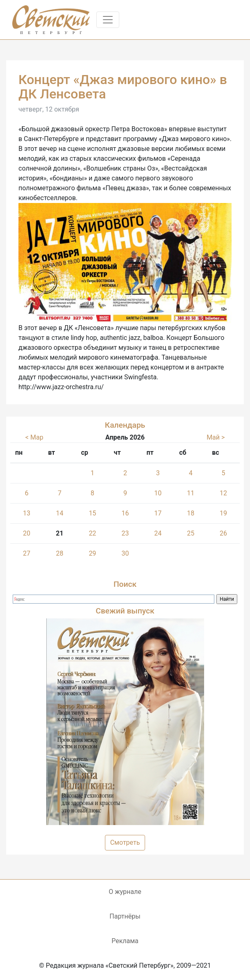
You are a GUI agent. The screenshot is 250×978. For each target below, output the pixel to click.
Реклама (125, 941)
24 (157, 533)
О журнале (125, 892)
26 (223, 533)
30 (125, 553)
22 (92, 533)
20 (26, 533)
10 (157, 493)
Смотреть (125, 842)
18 (190, 513)
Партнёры (124, 916)
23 (125, 533)
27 (26, 553)
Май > (216, 437)
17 (157, 513)
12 (223, 493)
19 (223, 513)
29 (92, 553)
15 (92, 513)
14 (59, 513)
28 (59, 553)
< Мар (34, 437)
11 (190, 493)
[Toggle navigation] (107, 19)
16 (125, 513)
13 (26, 513)
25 (190, 533)
